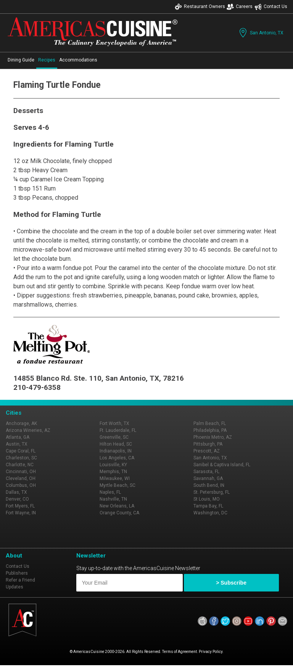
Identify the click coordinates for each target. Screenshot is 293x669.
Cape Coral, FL (20, 451)
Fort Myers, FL (20, 506)
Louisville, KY (113, 464)
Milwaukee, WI (115, 478)
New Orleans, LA (117, 506)
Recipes (46, 60)
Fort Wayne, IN (21, 512)
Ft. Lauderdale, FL (118, 430)
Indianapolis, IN (116, 451)
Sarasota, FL (206, 471)
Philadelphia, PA (210, 430)
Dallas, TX (16, 492)
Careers (240, 6)
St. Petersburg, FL (211, 492)
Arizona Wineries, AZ (28, 430)
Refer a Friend (20, 580)
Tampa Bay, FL (208, 506)
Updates (14, 587)
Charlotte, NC (20, 464)
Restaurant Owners (200, 6)
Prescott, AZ (206, 451)
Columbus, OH (21, 485)
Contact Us (270, 6)
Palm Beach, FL (209, 423)
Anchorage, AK (21, 423)
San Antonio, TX (260, 32)
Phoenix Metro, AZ (212, 437)
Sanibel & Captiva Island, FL (221, 464)
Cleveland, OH (20, 478)
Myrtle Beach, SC (117, 485)
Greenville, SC (114, 437)
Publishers (17, 573)
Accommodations (78, 60)
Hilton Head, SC (116, 444)
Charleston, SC (21, 458)
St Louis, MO (206, 499)
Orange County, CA (119, 512)
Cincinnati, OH (21, 471)
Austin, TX (16, 444)
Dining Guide (21, 60)
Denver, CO (17, 499)
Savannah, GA (208, 478)
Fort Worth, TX (114, 423)
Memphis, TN (113, 471)
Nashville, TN (113, 499)
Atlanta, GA (17, 437)
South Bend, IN (208, 485)
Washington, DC (210, 512)
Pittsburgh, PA (207, 444)
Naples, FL (110, 492)
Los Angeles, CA (117, 458)
